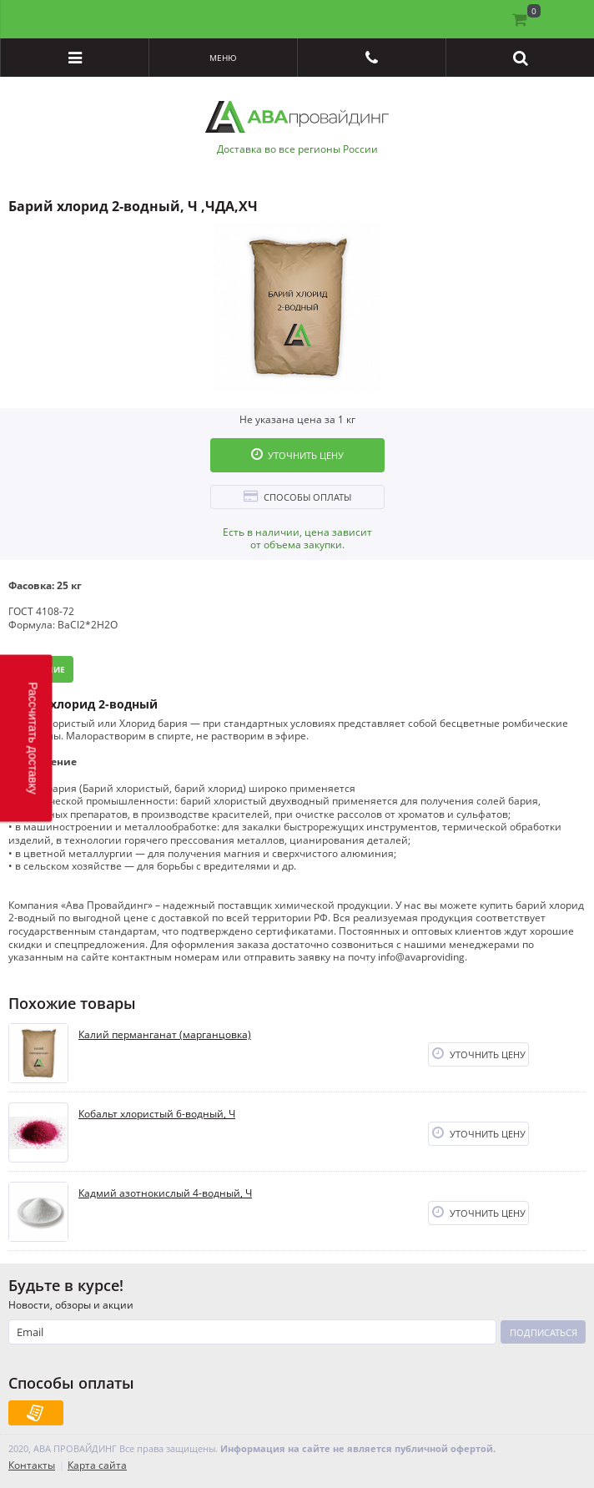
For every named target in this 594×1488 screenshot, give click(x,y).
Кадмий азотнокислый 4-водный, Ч (165, 1193)
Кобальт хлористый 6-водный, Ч (156, 1114)
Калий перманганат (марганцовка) (164, 1035)
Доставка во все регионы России (297, 149)
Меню (223, 57)
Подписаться (543, 1332)
